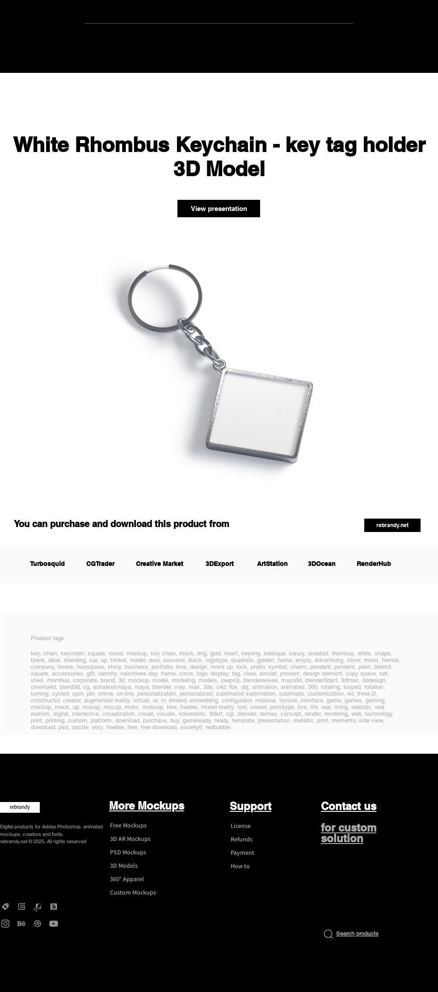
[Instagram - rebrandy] (5, 923)
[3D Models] (136, 865)
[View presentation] (218, 208)
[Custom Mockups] (136, 892)
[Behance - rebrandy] (21, 923)
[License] (257, 826)
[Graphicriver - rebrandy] (37, 906)
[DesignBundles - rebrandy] (53, 906)
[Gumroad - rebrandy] (21, 906)
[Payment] (257, 852)
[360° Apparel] (136, 879)
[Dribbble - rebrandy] (37, 923)
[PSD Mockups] (136, 852)
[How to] (257, 866)
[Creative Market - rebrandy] (5, 906)
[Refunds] (257, 839)
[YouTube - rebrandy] (53, 923)
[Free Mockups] (136, 825)
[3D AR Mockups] (136, 839)
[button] (392, 525)
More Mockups (146, 805)
